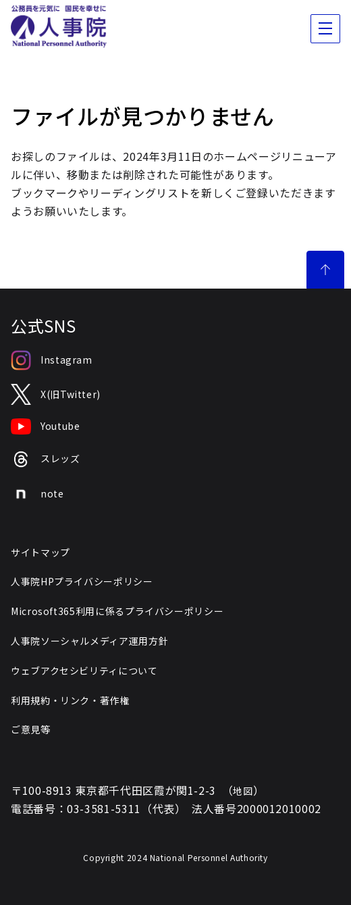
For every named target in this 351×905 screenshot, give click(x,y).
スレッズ (45, 459)
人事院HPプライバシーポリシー (82, 581)
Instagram (51, 360)
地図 (242, 791)
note (37, 494)
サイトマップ (40, 552)
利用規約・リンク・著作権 (70, 700)
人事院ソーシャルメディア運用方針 (89, 640)
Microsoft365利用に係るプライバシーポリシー (117, 611)
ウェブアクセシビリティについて (84, 670)
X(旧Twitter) (56, 394)
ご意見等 (31, 729)
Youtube (45, 426)
